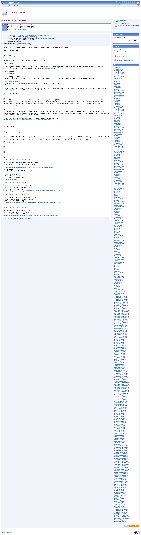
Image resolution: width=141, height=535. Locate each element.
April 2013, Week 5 (120, 359)
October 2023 (118, 112)
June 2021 (117, 155)
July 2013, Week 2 (119, 344)
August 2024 (118, 97)
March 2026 (117, 67)
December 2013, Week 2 (121, 311)
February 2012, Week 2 (121, 450)
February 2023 (118, 125)
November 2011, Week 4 (121, 466)
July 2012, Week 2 (119, 416)
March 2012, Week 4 (120, 443)
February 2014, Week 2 (121, 299)
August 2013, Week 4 (120, 333)
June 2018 (117, 211)
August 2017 (118, 226)
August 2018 (118, 208)
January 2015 (118, 274)
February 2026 (118, 69)
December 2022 (119, 128)
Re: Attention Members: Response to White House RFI (33, 35)
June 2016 (117, 248)
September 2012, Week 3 (121, 402)
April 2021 (117, 159)
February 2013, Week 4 (121, 372)
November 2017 (119, 222)
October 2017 (118, 223)
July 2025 (117, 80)
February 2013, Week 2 (121, 375)
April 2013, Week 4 (120, 361)
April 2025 (117, 84)
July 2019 (117, 191)
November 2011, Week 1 (121, 470)
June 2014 (117, 285)
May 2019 (117, 194)
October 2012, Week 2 (121, 398)
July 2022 (117, 135)
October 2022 (118, 131)
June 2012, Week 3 (120, 421)
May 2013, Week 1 (119, 358)
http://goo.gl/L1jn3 (11, 162)
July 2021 (117, 154)
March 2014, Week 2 (120, 291)
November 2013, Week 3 (121, 316)
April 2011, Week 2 (120, 500)
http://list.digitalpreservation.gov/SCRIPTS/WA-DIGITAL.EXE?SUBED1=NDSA (30, 192)
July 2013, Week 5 (119, 339)
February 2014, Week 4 (121, 296)
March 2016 (117, 253)
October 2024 (118, 94)
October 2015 (118, 260)
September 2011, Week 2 (121, 481)
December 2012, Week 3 (121, 384)
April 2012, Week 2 (120, 438)
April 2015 (117, 270)
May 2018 (117, 213)
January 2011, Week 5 (121, 514)
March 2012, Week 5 (120, 441)
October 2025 (118, 75)
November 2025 (119, 74)
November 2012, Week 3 (121, 389)
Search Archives (119, 34)
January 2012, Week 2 (121, 456)
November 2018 (119, 203)
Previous (23, 25)
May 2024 (117, 101)
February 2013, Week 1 (121, 376)
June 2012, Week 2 (120, 423)
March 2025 (117, 86)
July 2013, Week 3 (119, 342)
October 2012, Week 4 (121, 395)
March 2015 (117, 271)
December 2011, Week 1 (121, 464)
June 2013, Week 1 (120, 350)
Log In (119, 50)
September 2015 (119, 262)
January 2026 (118, 71)
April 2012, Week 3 (120, 436)
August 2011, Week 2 (120, 486)
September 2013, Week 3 (121, 327)
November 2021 (119, 148)
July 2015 (117, 265)
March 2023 (117, 123)
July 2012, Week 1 (119, 418)
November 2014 (119, 277)
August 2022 (118, 134)
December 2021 (119, 146)
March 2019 (117, 197)
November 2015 (119, 259)
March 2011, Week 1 (120, 507)
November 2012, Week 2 (121, 390)
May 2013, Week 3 (119, 355)
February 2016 (118, 254)
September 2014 (119, 281)
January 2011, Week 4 (121, 515)
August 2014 (118, 282)
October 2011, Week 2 (121, 475)
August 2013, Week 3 (120, 335)
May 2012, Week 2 (119, 430)
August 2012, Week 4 (120, 409)
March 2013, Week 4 (120, 365)
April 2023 (117, 122)
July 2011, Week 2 (119, 490)
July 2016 (117, 247)
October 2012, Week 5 (121, 393)
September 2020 (119, 169)
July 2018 (117, 209)
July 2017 (117, 228)
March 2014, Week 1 (120, 293)
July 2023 (117, 117)
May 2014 (117, 287)
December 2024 (119, 91)
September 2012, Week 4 (121, 401)
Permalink (28, 252)
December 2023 (119, 109)
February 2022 (118, 143)
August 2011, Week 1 (120, 487)
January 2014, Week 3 (121, 305)
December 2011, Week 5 (121, 460)
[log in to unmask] (31, 37)
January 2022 (118, 145)
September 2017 (119, 225)
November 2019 (119, 185)
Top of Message (8, 252)
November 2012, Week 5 (121, 387)
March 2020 (117, 179)
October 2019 (118, 186)
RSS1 (131, 526)
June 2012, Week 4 (120, 419)
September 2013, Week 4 (121, 325)
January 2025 (118, 89)
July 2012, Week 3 (119, 415)
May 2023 (117, 120)
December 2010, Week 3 (121, 517)
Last (32, 25)
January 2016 (118, 256)
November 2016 (119, 240)
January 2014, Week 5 (121, 302)
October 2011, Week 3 (121, 473)
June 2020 (117, 174)
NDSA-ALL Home (123, 23)
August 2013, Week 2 (120, 336)
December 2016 (119, 239)
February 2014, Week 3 (121, 297)
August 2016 (118, 245)
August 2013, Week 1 (120, 338)
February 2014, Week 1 (121, 301)
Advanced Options (119, 37)
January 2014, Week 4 (121, 304)
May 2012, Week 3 (119, 429)
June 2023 (117, 118)
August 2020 (118, 171)
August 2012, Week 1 (120, 412)
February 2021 (118, 162)
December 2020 (119, 165)
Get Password (121, 52)
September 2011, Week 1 (121, 483)
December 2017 (119, 220)
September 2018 (119, 206)
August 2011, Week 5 (120, 484)
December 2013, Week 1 (121, 313)
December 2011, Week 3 (121, 461)
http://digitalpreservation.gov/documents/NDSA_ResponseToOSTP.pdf (28, 134)
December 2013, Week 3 (121, 310)
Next (28, 25)
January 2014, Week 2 (121, 307)
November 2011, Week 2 (121, 469)
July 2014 (117, 284)
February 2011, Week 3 (121, 511)
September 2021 (119, 151)
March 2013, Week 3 (120, 367)
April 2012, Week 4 (120, 435)
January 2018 (118, 219)
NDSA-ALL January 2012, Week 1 (128, 25)
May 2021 (117, 157)
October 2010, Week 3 (121, 520)
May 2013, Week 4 (119, 353)
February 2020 (118, 180)
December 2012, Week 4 (121, 382)
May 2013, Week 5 (119, 352)
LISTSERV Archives (124, 21)
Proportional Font (20, 29)
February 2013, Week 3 (121, 373)
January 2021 (118, 163)
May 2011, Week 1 (119, 494)
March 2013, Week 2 (120, 368)
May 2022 (117, 138)
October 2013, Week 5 (121, 321)
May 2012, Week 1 (119, 432)
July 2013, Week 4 (119, 341)
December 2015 (119, 257)
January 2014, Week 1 (121, 308)
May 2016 (117, 250)
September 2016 (119, 243)
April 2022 (117, 140)
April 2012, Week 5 (120, 433)
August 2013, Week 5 (120, 331)
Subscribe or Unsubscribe (125, 60)
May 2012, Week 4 (119, 427)
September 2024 (119, 95)
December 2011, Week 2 (121, 463)
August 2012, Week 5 (120, 407)
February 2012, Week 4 (121, 447)
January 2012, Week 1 (121, 458)
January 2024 (118, 108)
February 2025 (118, 88)
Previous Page (19, 252)
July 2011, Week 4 (119, 489)
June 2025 (117, 81)
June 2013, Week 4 (120, 345)
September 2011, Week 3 (121, 480)
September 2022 (119, 132)
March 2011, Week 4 (120, 503)
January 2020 (118, 182)
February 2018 (118, 217)
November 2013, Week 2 (121, 318)
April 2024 (117, 103)
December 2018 (119, 202)
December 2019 (119, 183)
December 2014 (119, 276)
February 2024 (118, 106)
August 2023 (118, 115)
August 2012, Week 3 (120, 410)
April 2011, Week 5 (120, 495)
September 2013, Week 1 (121, 330)
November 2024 (119, 92)
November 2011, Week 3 (121, 467)
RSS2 (136, 526)
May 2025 (117, 83)
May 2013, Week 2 (119, 356)
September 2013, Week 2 (121, 328)
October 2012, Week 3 (121, 396)
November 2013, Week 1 (121, 319)
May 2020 (117, 176)
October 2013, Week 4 (121, 322)
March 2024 (117, 105)
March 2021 (117, 160)
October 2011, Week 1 (121, 477)
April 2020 (117, 177)
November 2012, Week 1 (121, 392)
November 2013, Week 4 (121, 314)
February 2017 (118, 236)
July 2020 (117, 172)
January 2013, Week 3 (121, 381)
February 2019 (118, 199)
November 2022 (119, 129)
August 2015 (118, 264)
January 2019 (118, 200)
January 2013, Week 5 (121, 378)
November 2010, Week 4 (121, 518)
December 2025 (119, 72)
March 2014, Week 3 (120, 290)
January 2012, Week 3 (121, 455)
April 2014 (117, 288)
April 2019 (117, 196)
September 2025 (119, 77)
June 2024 (117, 100)
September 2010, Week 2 (121, 521)
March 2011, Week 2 (120, 506)
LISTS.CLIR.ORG (6, 532)
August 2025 (118, 78)
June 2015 (117, 267)
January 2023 (118, 126)
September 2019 (119, 188)
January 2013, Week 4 (121, 379)
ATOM (126, 526)
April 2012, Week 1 (120, 440)
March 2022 (117, 142)
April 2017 (117, 233)
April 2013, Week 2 (120, 364)
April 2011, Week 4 (120, 497)
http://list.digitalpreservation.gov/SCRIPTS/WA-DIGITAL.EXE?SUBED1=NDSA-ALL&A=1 (32, 219)
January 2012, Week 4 (121, 453)
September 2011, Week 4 (121, 478)
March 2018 (117, 216)
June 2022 (117, 137)
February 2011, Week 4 (121, 509)
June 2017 (117, 230)
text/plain (22, 44)
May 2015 (117, 268)
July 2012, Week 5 (119, 413)
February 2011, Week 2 (121, 512)
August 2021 (118, 152)
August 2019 (118, 189)
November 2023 (119, 111)
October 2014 (118, 279)
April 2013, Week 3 (120, 362)
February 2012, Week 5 (121, 446)
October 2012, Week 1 (121, 399)
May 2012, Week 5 (119, 426)
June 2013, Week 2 (120, 348)
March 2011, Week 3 (120, 504)
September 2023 (119, 114)
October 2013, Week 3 (121, 324)
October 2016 (118, 242)
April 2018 (117, 214)
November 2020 (119, 166)
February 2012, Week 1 (121, 452)
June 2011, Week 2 (120, 492)
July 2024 (117, 98)
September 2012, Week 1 (121, 406)
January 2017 (118, 237)
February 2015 (118, 273)
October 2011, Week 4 (121, 472)
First (17, 25)
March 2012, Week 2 (120, 444)
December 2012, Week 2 (121, 385)
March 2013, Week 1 (120, 370)
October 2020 (118, 168)
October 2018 (118, 205)
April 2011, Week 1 (120, 501)
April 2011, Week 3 (120, 498)
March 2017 (117, 234)
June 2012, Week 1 (120, 424)
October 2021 (118, 149)
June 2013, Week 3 (120, 347)
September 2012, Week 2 (121, 404)
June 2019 (117, 193)
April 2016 (117, 251)
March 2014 (117, 294)
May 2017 (117, 231)
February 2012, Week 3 (121, 449)
